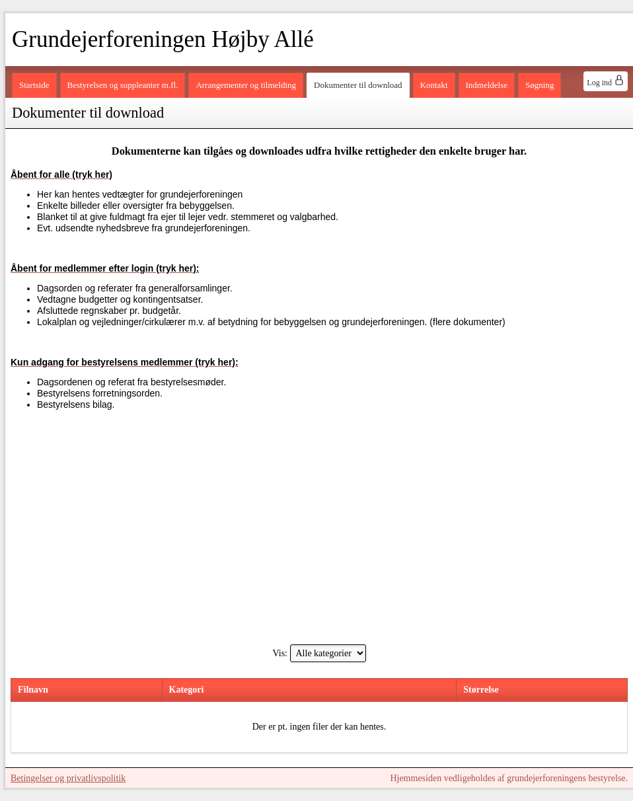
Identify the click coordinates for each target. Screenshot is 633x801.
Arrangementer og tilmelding (246, 85)
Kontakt (434, 85)
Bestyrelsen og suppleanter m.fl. (122, 85)
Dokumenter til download (358, 85)
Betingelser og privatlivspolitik (68, 778)
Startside (34, 85)
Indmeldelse (487, 85)
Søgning (539, 85)
